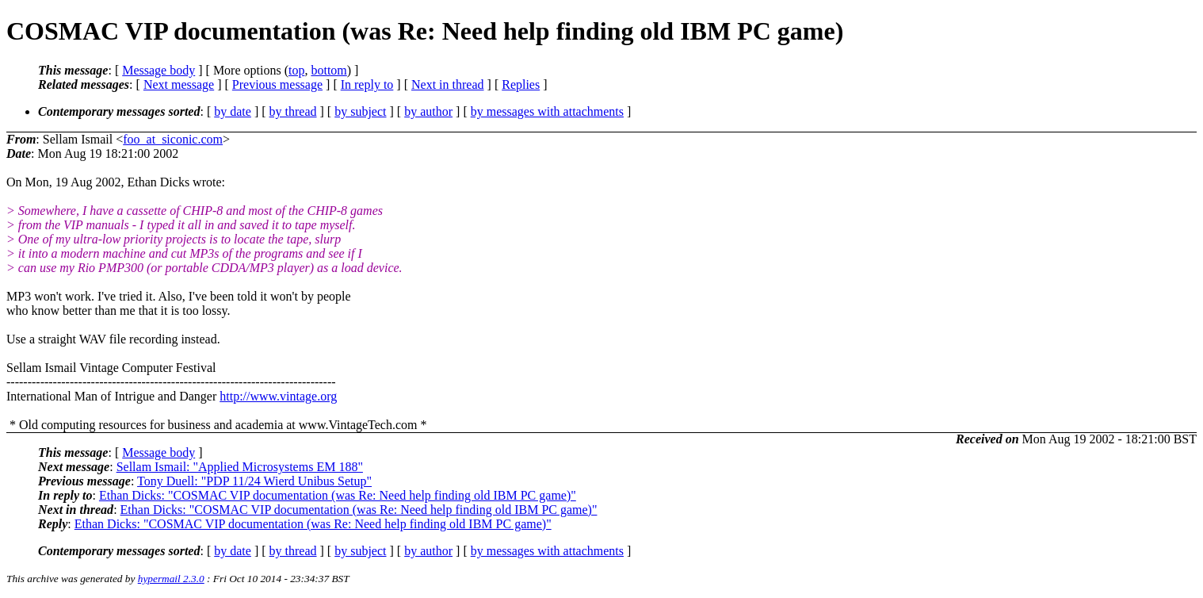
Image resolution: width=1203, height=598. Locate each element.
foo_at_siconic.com (173, 139)
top (296, 70)
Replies (521, 84)
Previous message (277, 84)
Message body (158, 70)
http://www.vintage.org (278, 396)
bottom (328, 70)
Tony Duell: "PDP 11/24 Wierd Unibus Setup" (254, 481)
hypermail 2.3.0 (171, 579)
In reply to (367, 84)
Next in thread (447, 84)
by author (428, 111)
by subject (360, 111)
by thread (293, 111)
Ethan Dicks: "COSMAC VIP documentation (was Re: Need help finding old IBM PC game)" (337, 495)
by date (232, 111)
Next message (178, 84)
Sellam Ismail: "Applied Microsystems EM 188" (239, 466)
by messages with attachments (547, 111)
